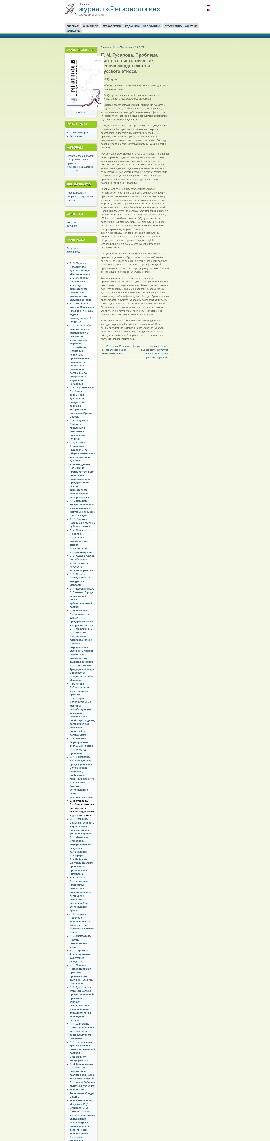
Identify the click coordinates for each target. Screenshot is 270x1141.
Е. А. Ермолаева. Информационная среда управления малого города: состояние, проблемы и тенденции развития (82, 767)
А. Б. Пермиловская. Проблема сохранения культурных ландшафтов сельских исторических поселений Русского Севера (82, 402)
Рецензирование (76, 192)
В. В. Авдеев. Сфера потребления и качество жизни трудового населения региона (82, 563)
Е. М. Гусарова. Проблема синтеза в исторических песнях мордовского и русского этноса (82, 808)
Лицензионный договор (80, 166)
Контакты (73, 31)
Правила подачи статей (80, 156)
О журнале (90, 26)
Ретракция (76, 136)
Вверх (134, 346)
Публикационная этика (181, 26)
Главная (73, 26)
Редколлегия (111, 26)
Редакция (72, 248)
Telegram (72, 225)
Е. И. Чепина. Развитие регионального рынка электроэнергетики (81, 789)
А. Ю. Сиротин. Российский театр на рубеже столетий (82, 523)
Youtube (71, 222)
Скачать (81, 112)
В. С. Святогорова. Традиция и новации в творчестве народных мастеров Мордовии (82, 672)
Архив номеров (79, 132)
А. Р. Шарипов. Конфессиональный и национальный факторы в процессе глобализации (82, 508)
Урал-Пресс (73, 251)
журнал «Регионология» (120, 9)
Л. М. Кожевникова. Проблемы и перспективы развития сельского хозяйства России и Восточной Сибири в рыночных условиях (82, 1075)
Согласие (72, 170)
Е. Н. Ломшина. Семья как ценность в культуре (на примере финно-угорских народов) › (154, 352)
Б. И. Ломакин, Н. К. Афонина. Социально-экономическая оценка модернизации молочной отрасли (81, 541)
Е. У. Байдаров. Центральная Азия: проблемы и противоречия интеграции (81, 866)
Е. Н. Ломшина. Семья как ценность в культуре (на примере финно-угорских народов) (82, 826)
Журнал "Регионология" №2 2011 (128, 47)
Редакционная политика (142, 26)
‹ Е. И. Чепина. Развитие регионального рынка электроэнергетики (116, 350)
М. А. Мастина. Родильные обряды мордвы (82, 1093)
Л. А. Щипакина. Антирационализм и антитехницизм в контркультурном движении (82, 1031)
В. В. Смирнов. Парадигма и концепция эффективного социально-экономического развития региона (80, 288)
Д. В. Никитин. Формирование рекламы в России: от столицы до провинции (81, 746)
